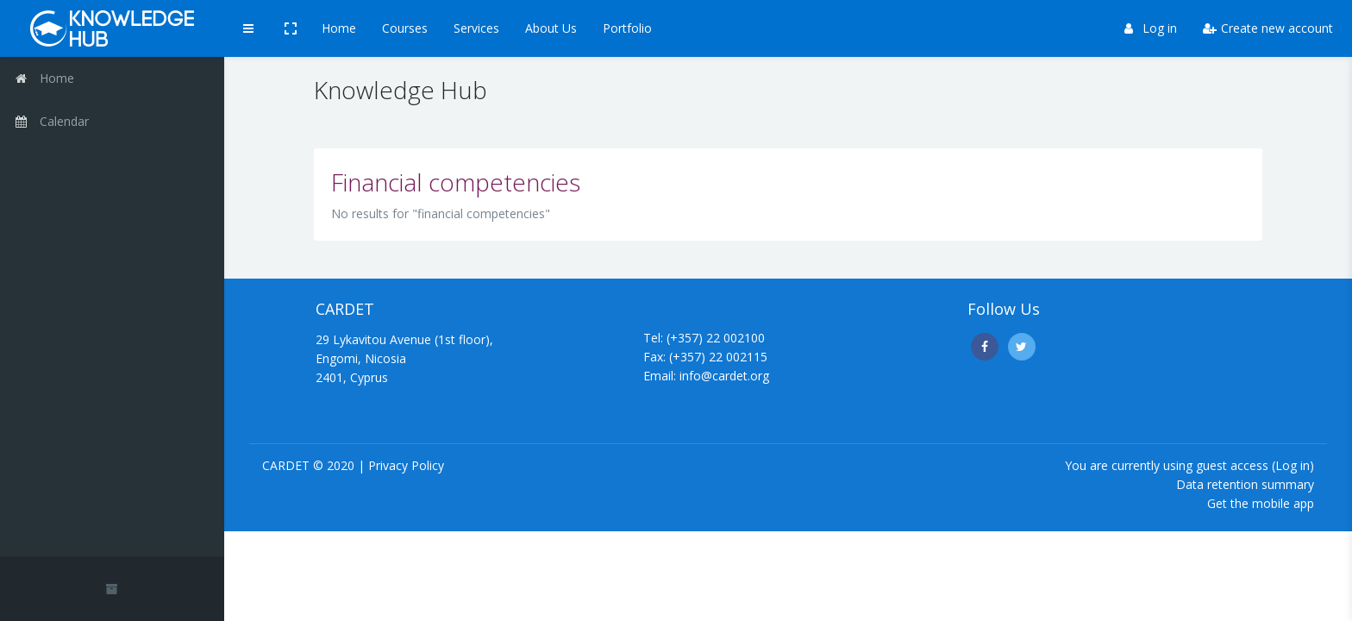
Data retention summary (1245, 484)
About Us (551, 28)
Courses (405, 28)
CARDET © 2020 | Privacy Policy (353, 465)
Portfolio (627, 28)
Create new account (1268, 28)
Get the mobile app (1260, 503)
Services (476, 28)
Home (339, 28)
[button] (290, 28)
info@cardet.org (724, 375)
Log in (1150, 28)
